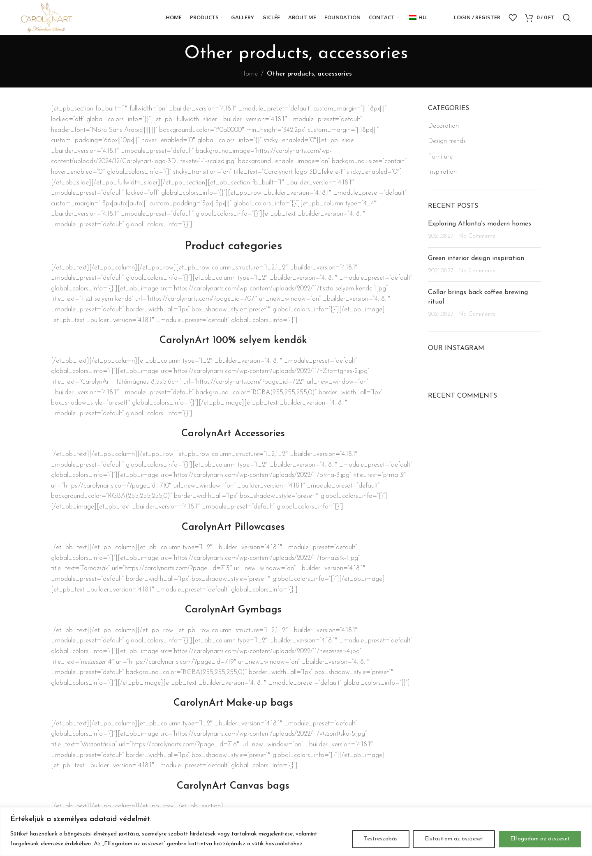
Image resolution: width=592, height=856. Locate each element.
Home (249, 74)
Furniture (440, 157)
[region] (296, 831)
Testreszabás (380, 839)
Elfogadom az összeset (540, 839)
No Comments (476, 236)
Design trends (447, 141)
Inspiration (442, 172)
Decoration (443, 126)
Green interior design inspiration (476, 258)
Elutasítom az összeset (453, 839)
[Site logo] (46, 17)
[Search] (567, 17)
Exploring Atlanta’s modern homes (479, 224)
